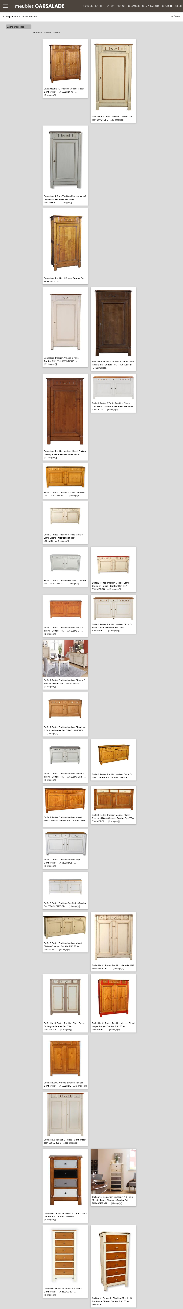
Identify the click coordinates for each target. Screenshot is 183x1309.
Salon (110, 6)
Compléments (151, 6)
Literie (99, 6)
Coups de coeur (172, 6)
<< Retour (175, 16)
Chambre (133, 6)
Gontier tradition (29, 16)
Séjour (121, 6)
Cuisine (87, 6)
